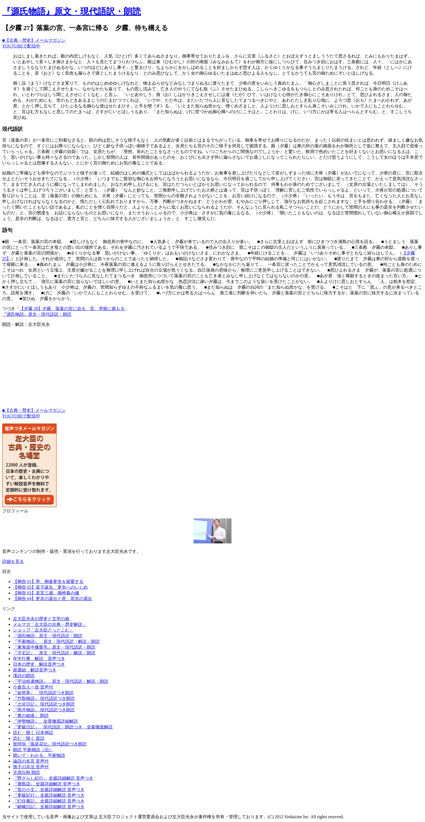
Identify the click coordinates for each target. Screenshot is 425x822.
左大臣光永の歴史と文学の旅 (41, 618)
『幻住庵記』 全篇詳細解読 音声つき (49, 801)
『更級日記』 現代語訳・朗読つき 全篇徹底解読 (63, 727)
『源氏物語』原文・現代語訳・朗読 (71, 11)
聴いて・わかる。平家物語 (39, 755)
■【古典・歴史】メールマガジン (34, 40)
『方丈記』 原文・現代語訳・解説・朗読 (54, 653)
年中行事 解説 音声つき (39, 658)
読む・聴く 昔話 (28, 738)
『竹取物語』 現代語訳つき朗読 (44, 698)
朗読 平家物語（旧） (33, 749)
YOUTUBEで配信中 (21, 46)
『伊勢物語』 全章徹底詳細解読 (45, 721)
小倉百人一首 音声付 (33, 687)
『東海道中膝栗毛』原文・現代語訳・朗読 (54, 647)
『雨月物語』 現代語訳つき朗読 (44, 710)
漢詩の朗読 (24, 675)
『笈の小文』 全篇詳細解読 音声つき (49, 789)
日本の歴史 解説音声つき (39, 664)
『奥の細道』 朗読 (31, 715)
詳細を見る (13, 561)
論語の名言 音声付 (31, 761)
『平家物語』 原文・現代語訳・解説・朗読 (56, 641)
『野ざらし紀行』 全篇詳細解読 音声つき (53, 778)
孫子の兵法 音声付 (31, 766)
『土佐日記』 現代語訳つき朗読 (44, 704)
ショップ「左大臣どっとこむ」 (43, 630)
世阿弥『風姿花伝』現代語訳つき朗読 (50, 744)
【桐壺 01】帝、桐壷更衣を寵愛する (48, 581)
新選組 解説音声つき (34, 670)
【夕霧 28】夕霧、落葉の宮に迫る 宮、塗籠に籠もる (72, 308)
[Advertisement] (164, 370)
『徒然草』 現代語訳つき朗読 (43, 692)
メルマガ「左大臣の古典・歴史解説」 (50, 624)
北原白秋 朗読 (26, 772)
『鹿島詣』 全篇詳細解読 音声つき (46, 784)
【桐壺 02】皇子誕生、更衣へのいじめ (50, 587)
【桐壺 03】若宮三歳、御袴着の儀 (46, 593)
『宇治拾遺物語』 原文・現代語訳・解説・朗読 (60, 681)
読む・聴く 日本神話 (33, 732)
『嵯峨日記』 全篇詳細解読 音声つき (49, 806)
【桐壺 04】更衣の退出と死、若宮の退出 (52, 598)
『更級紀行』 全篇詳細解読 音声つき (49, 795)
